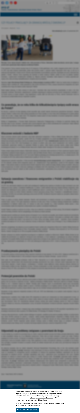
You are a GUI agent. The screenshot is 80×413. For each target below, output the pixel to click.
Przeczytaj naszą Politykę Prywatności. (42, 398)
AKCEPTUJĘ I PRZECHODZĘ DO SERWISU (27, 410)
